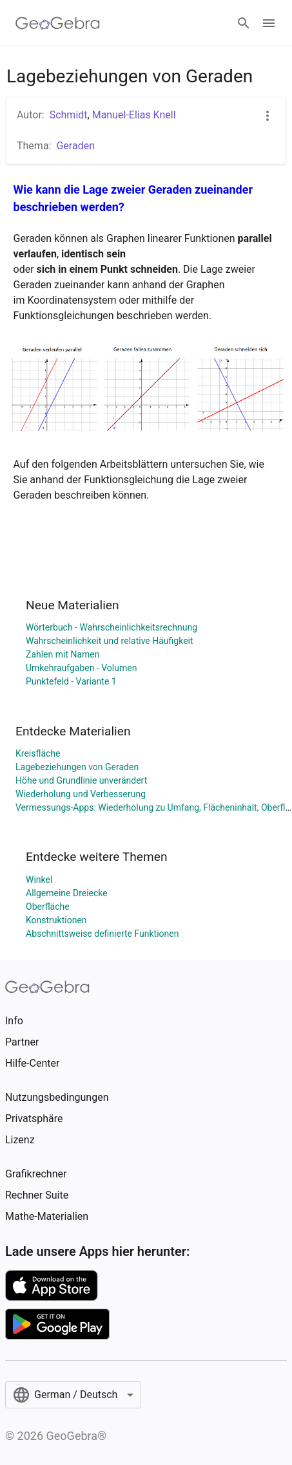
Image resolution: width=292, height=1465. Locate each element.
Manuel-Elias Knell (134, 115)
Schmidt (69, 115)
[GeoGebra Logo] (57, 23)
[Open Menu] (269, 23)
